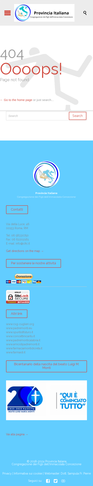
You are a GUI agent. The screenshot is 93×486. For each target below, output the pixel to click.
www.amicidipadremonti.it (22, 344)
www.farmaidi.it (15, 352)
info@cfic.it (23, 243)
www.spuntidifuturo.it (19, 332)
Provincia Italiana (55, 461)
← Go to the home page (16, 100)
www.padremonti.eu (19, 328)
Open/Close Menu (7, 12)
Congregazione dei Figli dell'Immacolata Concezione (46, 464)
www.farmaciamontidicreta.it (24, 348)
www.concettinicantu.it (20, 336)
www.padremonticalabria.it (23, 340)
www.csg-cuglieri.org (20, 324)
